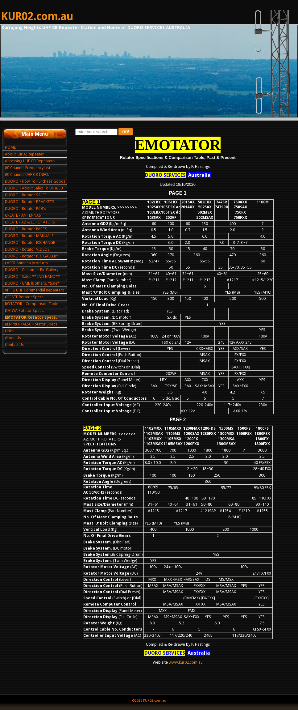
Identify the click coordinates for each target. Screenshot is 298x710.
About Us (13, 337)
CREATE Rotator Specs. (24, 297)
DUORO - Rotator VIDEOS (27, 249)
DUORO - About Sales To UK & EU (34, 188)
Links (9, 331)
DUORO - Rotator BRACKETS (29, 201)
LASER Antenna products (26, 263)
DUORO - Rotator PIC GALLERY (31, 256)
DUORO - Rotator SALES (26, 195)
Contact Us (14, 344)
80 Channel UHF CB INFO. (27, 174)
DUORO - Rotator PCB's (25, 208)
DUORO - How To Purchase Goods (35, 181)
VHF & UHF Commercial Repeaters (34, 290)
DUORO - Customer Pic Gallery (31, 269)
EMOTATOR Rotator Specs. (31, 317)
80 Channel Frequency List (27, 167)
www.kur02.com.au (186, 662)
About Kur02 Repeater (24, 154)
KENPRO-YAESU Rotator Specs (31, 324)
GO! (125, 131)
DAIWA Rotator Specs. (24, 310)
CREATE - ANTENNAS (23, 215)
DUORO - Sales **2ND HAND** (32, 276)
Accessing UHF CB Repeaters (30, 161)
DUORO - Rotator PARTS (26, 229)
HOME (10, 147)
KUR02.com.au (37, 16)
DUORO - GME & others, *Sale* (32, 283)
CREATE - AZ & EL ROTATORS (30, 222)
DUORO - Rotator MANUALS (29, 235)
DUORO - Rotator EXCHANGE (30, 242)
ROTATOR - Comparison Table (31, 303)
